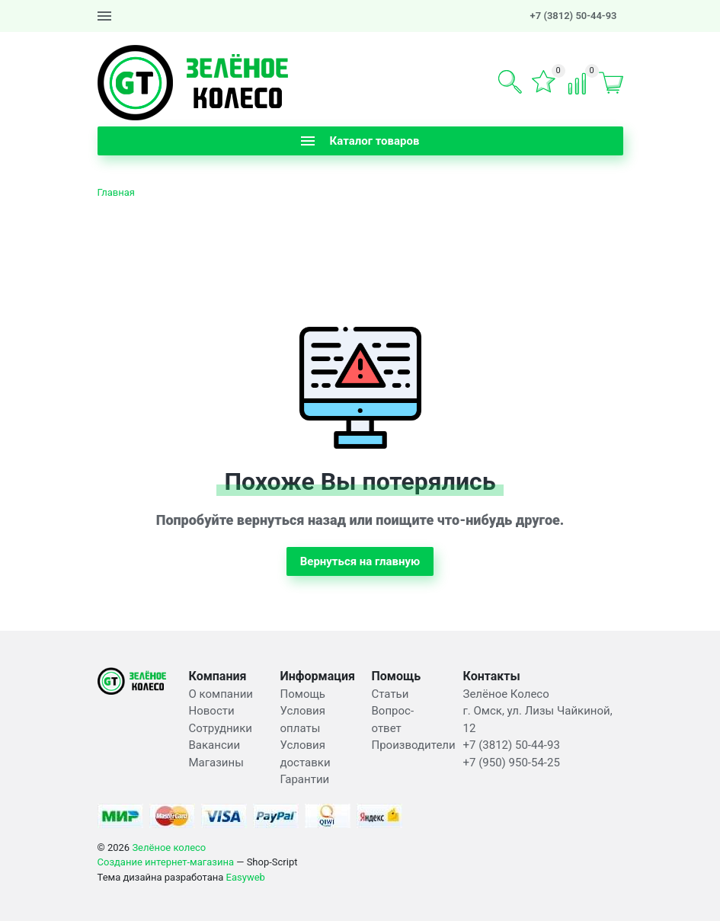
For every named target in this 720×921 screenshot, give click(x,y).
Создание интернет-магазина (166, 862)
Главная (116, 192)
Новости (212, 711)
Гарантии (305, 779)
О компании (221, 694)
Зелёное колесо (169, 847)
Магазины (216, 762)
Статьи (390, 694)
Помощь (303, 694)
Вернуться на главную (360, 561)
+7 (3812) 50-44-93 (573, 15)
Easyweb (245, 877)
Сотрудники (221, 728)
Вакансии (215, 745)
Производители (414, 745)
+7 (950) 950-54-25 (511, 762)
